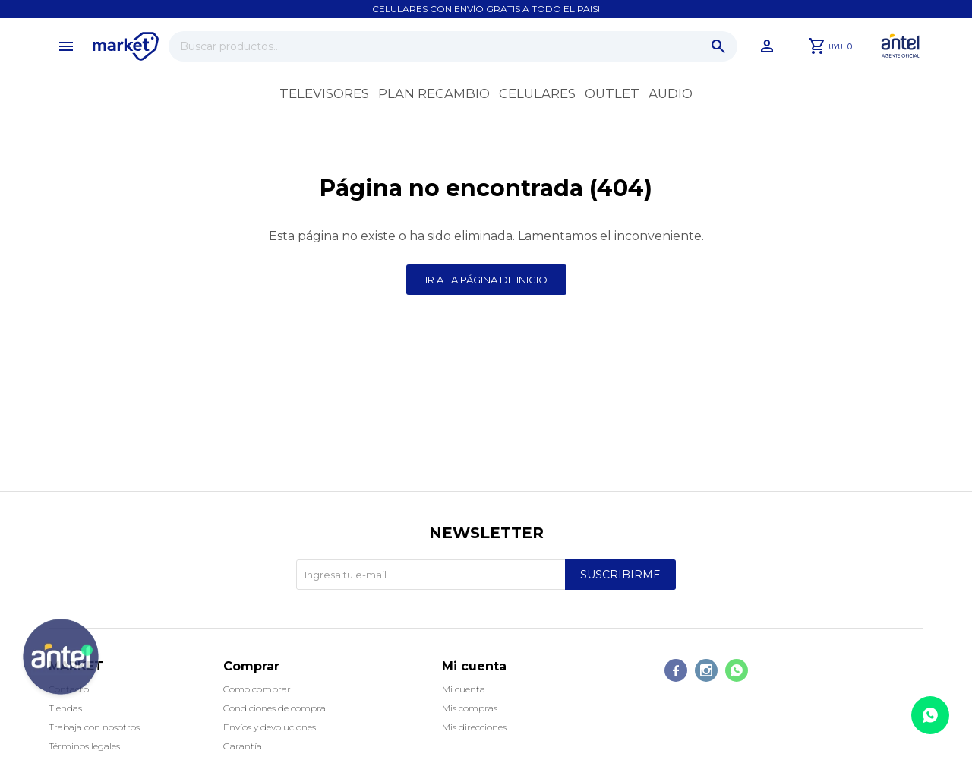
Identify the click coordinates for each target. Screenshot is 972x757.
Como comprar (257, 689)
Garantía (242, 746)
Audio (671, 93)
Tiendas (65, 708)
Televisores (324, 93)
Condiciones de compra (274, 708)
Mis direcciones (474, 727)
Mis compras (469, 708)
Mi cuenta (463, 689)
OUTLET (612, 93)
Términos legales (84, 746)
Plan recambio (434, 93)
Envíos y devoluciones (269, 727)
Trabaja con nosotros (94, 727)
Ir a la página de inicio (486, 280)
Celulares (537, 93)
